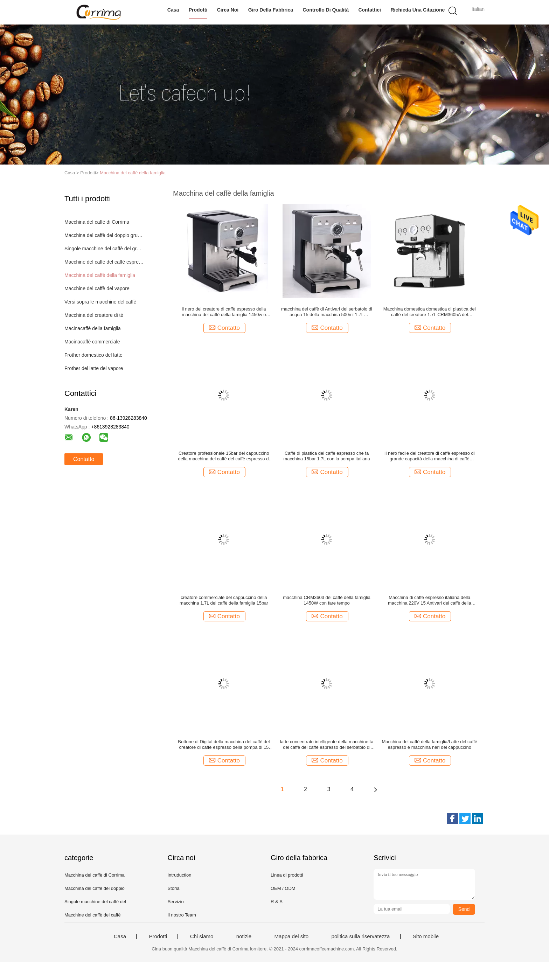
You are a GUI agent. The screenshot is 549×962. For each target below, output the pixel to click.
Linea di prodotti (287, 875)
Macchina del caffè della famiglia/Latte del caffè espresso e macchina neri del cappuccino (429, 744)
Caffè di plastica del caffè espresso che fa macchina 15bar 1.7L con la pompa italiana (326, 456)
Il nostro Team (181, 915)
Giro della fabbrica (270, 10)
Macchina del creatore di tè (93, 315)
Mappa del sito (291, 936)
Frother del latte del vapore (93, 368)
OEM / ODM (283, 888)
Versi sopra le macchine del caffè (100, 302)
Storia (173, 888)
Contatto (83, 459)
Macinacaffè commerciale (92, 341)
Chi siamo (202, 936)
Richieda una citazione (417, 10)
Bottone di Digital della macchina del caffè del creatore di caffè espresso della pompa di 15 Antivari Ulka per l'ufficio (224, 744)
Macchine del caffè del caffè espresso (104, 262)
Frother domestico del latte (93, 355)
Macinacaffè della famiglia (92, 328)
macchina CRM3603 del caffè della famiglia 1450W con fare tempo (326, 600)
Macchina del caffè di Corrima (96, 222)
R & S (277, 901)
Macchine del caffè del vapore (97, 288)
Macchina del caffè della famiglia (133, 172)
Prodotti (198, 10)
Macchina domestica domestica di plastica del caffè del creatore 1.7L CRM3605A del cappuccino (429, 312)
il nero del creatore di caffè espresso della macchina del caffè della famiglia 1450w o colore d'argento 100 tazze (224, 312)
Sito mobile (426, 936)
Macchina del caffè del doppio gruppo (104, 235)
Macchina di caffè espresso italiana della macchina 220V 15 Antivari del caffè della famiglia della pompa (429, 600)
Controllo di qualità (326, 10)
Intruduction (179, 875)
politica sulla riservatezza (361, 936)
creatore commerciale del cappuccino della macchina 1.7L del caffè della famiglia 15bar (224, 600)
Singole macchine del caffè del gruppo (104, 248)
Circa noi (227, 10)
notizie (243, 936)
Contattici (369, 10)
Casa (173, 10)
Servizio (175, 901)
